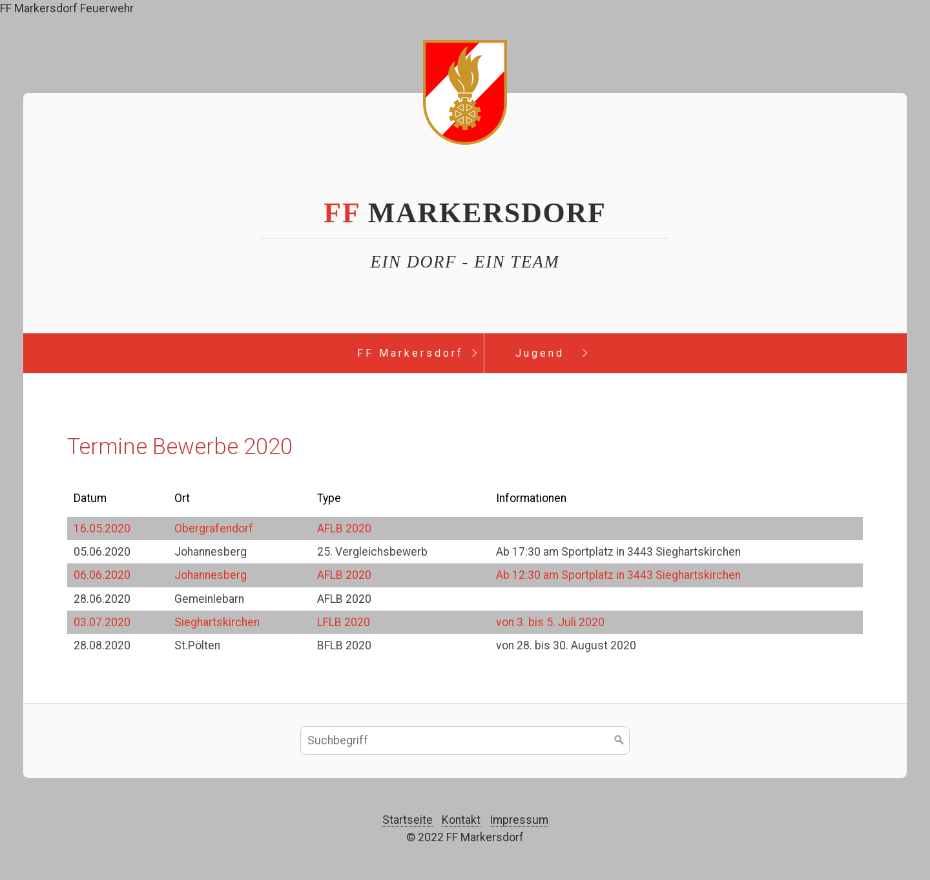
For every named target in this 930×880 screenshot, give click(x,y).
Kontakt (461, 819)
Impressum (519, 819)
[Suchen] (619, 740)
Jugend (539, 353)
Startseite (407, 819)
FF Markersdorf (410, 353)
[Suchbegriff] (465, 740)
